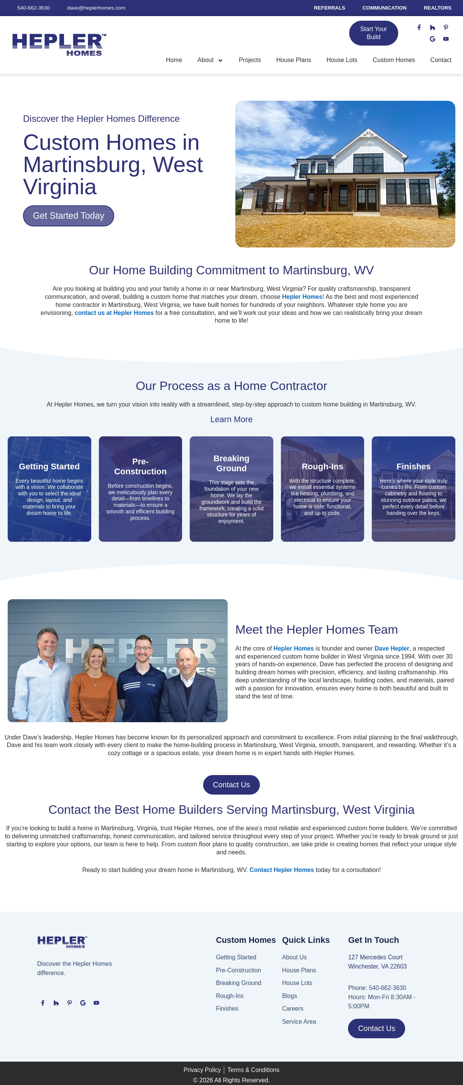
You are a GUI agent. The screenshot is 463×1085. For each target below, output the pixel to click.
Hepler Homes (294, 648)
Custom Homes (394, 60)
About (210, 60)
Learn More (231, 419)
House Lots (342, 60)
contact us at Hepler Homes (124, 313)
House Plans (293, 60)
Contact (441, 60)
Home (174, 60)
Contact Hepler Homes (282, 870)
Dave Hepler (393, 648)
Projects (250, 60)
